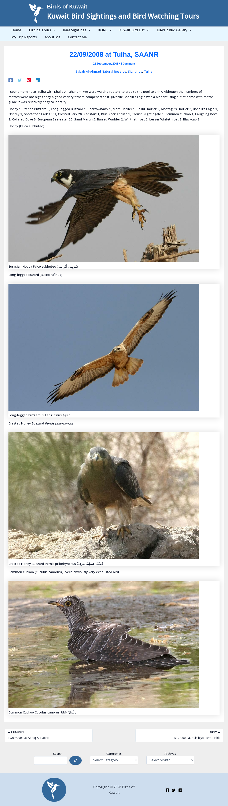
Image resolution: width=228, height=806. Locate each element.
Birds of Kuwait (67, 6)
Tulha (148, 71)
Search (57, 754)
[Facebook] (10, 80)
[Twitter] (20, 80)
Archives (170, 754)
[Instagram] (180, 790)
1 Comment (128, 63)
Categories (114, 754)
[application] (51, 30)
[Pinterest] (29, 80)
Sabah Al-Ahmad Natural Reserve (101, 71)
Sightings (135, 71)
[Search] (75, 760)
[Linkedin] (38, 80)
